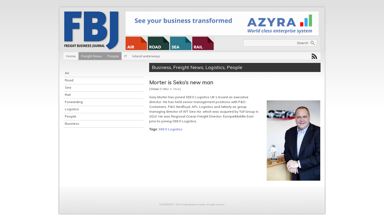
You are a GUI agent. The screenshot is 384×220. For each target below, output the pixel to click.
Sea (68, 87)
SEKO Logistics (170, 129)
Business (72, 124)
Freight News (91, 56)
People (113, 56)
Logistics (72, 109)
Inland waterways (146, 56)
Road (69, 80)
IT (125, 56)
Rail (68, 95)
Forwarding (74, 102)
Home (71, 56)
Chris (176, 89)
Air (67, 73)
